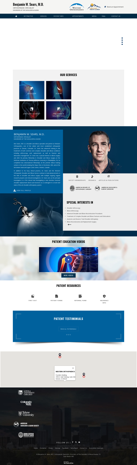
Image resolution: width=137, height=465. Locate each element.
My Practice (28, 16)
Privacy (51, 448)
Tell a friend (74, 448)
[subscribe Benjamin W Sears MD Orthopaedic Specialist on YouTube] (79, 442)
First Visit (33, 300)
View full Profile (24, 190)
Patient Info (58, 16)
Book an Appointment (115, 7)
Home (16, 16)
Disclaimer (43, 448)
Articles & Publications (109, 180)
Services (43, 16)
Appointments (78, 16)
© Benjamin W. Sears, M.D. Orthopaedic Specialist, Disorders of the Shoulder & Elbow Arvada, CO (68, 454)
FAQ (103, 16)
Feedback (65, 448)
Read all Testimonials (68, 329)
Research (92, 180)
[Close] (73, 371)
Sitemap (57, 448)
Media (94, 16)
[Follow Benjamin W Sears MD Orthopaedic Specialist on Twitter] (75, 442)
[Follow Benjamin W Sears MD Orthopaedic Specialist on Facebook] (72, 442)
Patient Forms (57, 300)
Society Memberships (77, 180)
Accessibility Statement (96, 448)
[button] (60, 358)
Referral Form (80, 300)
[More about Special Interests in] (69, 226)
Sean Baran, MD (68, 456)
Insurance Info (104, 302)
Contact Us (115, 16)
